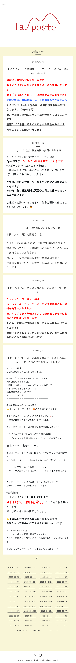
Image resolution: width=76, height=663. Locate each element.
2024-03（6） (62, 596)
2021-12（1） (46, 626)
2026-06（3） (14, 567)
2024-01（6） (30, 601)
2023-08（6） (46, 606)
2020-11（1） (54, 630)
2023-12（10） (46, 601)
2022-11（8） (62, 616)
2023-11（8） (62, 601)
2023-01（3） (30, 616)
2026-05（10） (30, 567)
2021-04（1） (38, 630)
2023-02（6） (15, 616)
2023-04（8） (47, 611)
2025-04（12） (46, 582)
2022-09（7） (30, 621)
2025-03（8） (62, 582)
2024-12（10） (46, 587)
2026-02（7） (14, 572)
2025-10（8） (15, 577)
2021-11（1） (62, 626)
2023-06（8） (14, 611)
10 (37, 558)
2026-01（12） (30, 572)
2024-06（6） (14, 596)
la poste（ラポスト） (32, 660)
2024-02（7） (14, 601)
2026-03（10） (62, 567)
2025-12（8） (46, 572)
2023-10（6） (14, 606)
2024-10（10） (15, 592)
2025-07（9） (62, 577)
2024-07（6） (62, 592)
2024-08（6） (47, 592)
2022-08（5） (46, 621)
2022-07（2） (62, 621)
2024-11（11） (62, 587)
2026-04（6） (46, 567)
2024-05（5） (30, 596)
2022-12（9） (46, 616)
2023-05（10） (30, 611)
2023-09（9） (30, 606)
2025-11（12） (62, 572)
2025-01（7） (29, 587)
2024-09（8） (31, 592)
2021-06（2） (22, 630)
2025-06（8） (14, 582)
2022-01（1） (30, 626)
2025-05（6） (30, 582)
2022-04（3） (15, 626)
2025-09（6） (30, 577)
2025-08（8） (46, 577)
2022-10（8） (15, 621)
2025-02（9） (14, 587)
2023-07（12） (62, 606)
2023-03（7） (62, 611)
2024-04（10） (46, 596)
